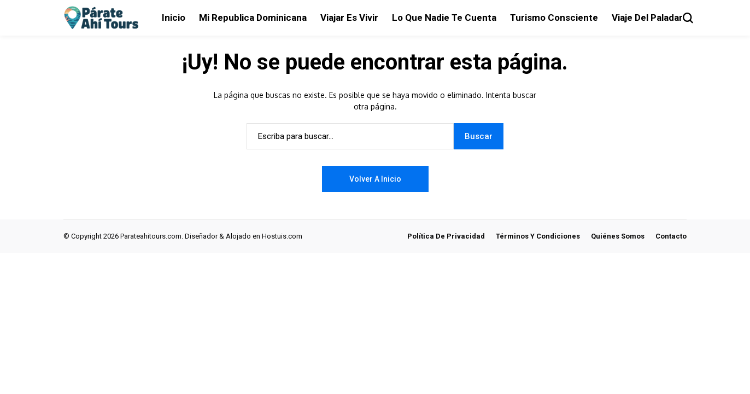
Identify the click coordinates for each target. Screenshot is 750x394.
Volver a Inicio (375, 179)
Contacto (671, 236)
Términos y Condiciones (538, 236)
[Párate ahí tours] (104, 18)
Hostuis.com (282, 236)
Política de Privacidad (446, 236)
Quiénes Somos (617, 236)
